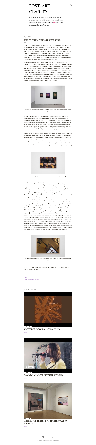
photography (36, 279)
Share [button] (25, 277)
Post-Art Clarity (39, 9)
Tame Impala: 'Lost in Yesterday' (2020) (43, 375)
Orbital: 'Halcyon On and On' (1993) (42, 329)
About (36, 29)
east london (30, 279)
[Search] (71, 4)
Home (31, 29)
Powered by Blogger (48, 437)
